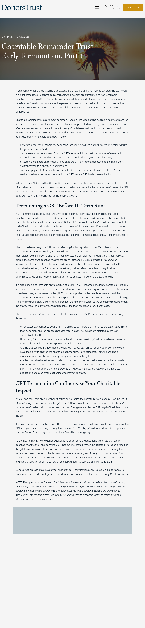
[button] (97, 8)
